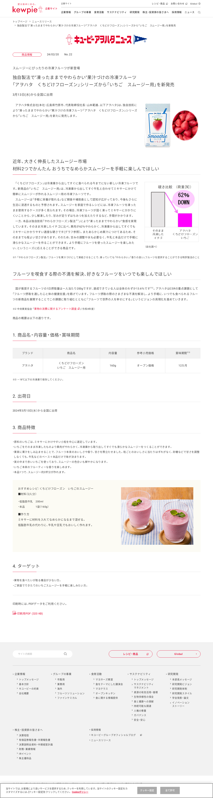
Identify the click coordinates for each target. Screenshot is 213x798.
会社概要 (24, 693)
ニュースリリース (42, 21)
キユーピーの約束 (29, 688)
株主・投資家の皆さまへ (156, 12)
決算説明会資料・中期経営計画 (36, 744)
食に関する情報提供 (107, 698)
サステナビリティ (117, 12)
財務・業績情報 (27, 749)
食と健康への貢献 (144, 701)
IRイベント (25, 753)
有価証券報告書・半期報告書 (34, 740)
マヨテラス (102, 688)
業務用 (61, 684)
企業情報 (66, 12)
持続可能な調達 (142, 706)
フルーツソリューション (71, 693)
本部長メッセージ (182, 679)
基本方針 (24, 684)
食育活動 (99, 12)
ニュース (190, 12)
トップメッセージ (29, 679)
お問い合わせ (179, 4)
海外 (59, 688)
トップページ (20, 21)
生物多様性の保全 (144, 696)
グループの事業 (82, 12)
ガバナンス (140, 715)
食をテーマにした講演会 (109, 684)
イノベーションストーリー (181, 704)
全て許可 (170, 790)
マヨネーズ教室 (104, 679)
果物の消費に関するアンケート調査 (56, 308)
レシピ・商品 (159, 4)
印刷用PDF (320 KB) (30, 613)
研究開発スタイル (182, 693)
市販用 (61, 679)
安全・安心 (139, 720)
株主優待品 (25, 758)
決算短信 (24, 735)
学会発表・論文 (180, 698)
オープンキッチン (105, 693)
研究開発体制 (179, 688)
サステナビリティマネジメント (144, 686)
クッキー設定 (147, 790)
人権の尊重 (140, 710)
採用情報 (177, 12)
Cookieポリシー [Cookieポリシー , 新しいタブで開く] (80, 792)
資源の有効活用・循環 (146, 692)
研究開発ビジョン (182, 684)
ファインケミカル (67, 698)
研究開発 (135, 12)
